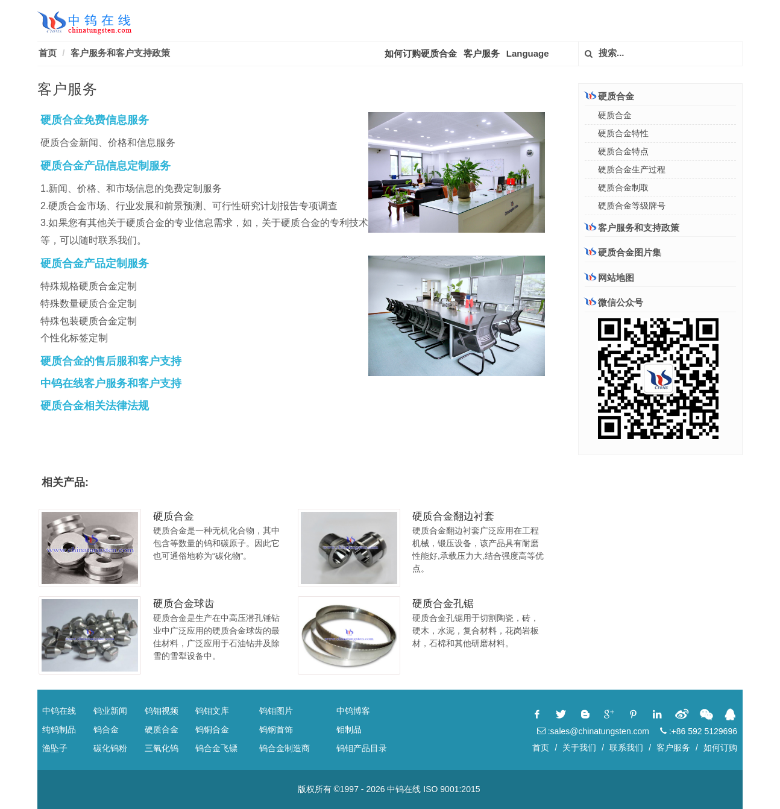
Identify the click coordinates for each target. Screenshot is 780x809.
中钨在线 (59, 711)
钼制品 (349, 729)
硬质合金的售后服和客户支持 (110, 361)
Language (527, 53)
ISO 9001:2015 (451, 789)
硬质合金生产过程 (631, 169)
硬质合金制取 (623, 187)
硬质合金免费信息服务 (94, 120)
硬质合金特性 (623, 133)
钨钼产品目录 (361, 748)
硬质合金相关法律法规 (94, 406)
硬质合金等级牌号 (631, 205)
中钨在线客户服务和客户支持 (110, 383)
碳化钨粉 (110, 748)
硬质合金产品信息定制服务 (105, 166)
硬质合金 (173, 516)
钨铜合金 (212, 729)
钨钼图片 (276, 711)
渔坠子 (55, 748)
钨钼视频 (161, 711)
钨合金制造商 (284, 748)
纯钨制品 (59, 729)
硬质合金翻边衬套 (453, 516)
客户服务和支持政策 (632, 227)
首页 (48, 53)
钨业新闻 (110, 711)
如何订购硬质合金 (421, 53)
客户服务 (482, 53)
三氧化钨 (161, 748)
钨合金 (106, 729)
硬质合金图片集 (623, 252)
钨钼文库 (212, 711)
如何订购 (720, 747)
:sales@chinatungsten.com (593, 731)
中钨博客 (353, 711)
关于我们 (579, 747)
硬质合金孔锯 (443, 603)
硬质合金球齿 (184, 603)
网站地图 (609, 277)
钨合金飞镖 (216, 748)
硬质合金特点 (623, 151)
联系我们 (626, 747)
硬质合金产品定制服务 (94, 263)
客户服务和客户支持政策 (120, 53)
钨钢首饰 (276, 729)
